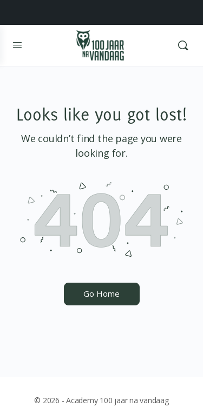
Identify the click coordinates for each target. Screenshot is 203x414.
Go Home (101, 293)
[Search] (182, 45)
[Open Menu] (17, 45)
